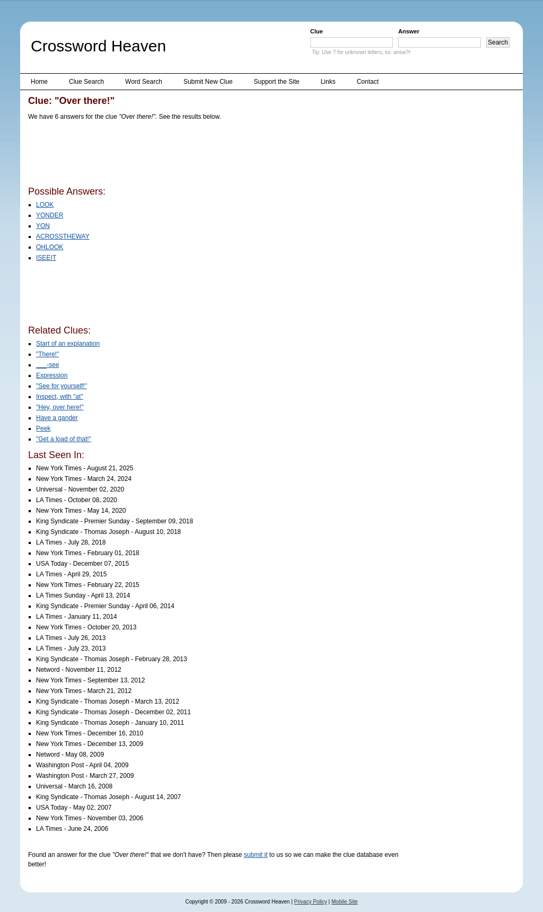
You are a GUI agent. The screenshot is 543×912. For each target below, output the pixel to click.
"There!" (47, 354)
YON (43, 226)
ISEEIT (46, 257)
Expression (51, 375)
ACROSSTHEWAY (63, 236)
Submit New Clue (208, 81)
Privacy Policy (310, 902)
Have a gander (57, 418)
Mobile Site (344, 902)
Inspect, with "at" (59, 396)
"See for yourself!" (61, 386)
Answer (408, 31)
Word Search (143, 81)
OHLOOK (49, 247)
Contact (368, 81)
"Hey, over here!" (60, 407)
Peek (43, 428)
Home (39, 81)
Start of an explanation (68, 343)
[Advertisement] (221, 155)
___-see (47, 365)
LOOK (45, 204)
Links (328, 81)
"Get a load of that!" (63, 439)
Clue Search (86, 81)
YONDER (49, 215)
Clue (316, 31)
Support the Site (277, 81)
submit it (256, 854)
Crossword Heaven (98, 46)
